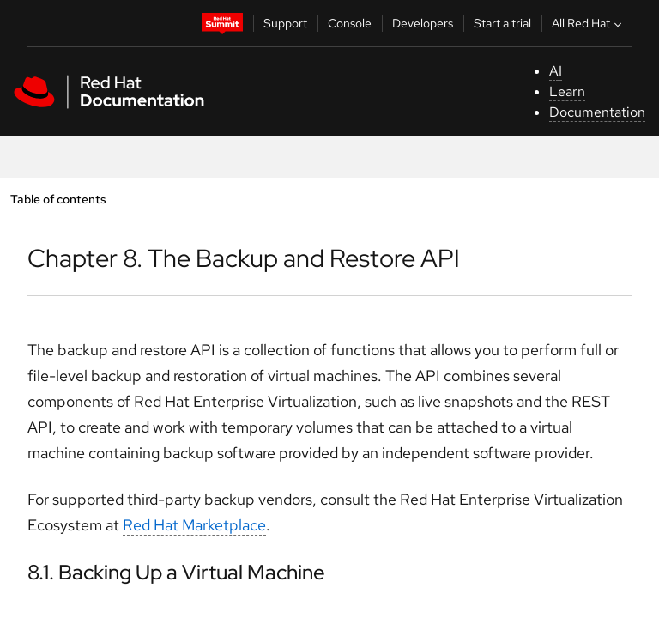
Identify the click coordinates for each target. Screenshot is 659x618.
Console (350, 23)
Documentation (597, 112)
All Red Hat (589, 23)
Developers (422, 23)
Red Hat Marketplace (194, 525)
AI (555, 71)
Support (285, 23)
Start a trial (502, 23)
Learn (567, 91)
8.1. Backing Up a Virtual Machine (176, 572)
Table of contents (57, 199)
